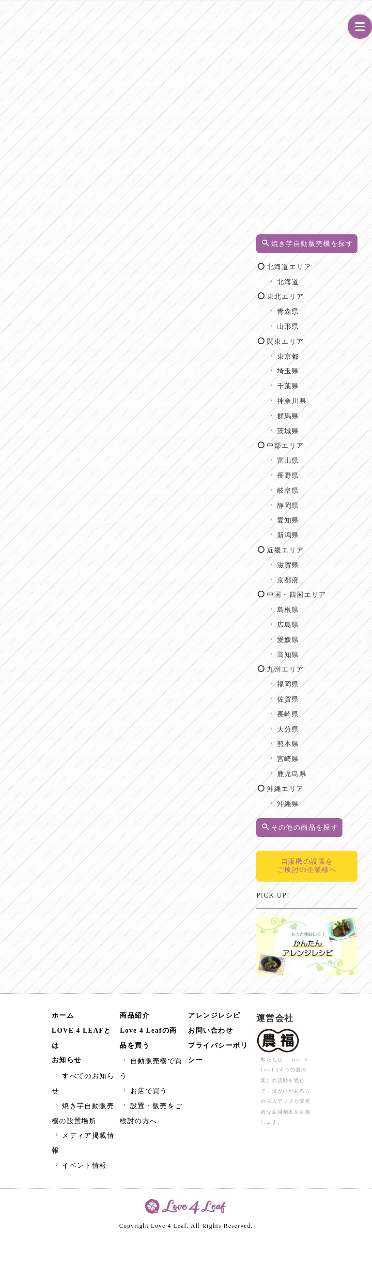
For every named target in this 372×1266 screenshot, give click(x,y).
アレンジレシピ (214, 1044)
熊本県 (321, 769)
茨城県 (321, 441)
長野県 (321, 485)
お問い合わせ (210, 1059)
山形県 (321, 336)
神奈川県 (324, 411)
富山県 (321, 470)
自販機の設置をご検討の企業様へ (325, 909)
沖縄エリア (318, 814)
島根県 (321, 635)
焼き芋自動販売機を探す (326, 249)
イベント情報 (80, 1194)
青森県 (321, 321)
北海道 (321, 292)
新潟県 (321, 545)
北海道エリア (322, 277)
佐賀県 (321, 724)
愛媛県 (321, 665)
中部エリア (318, 455)
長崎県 (321, 739)
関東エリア (318, 351)
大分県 (321, 754)
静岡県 (321, 515)
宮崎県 (321, 784)
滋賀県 (321, 575)
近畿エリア (318, 560)
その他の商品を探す (326, 858)
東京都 (321, 366)
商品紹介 (135, 1044)
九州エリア (318, 694)
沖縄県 (321, 828)
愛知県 (321, 530)
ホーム (63, 1044)
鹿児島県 (324, 799)
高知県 (321, 679)
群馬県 (321, 426)
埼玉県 (321, 381)
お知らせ (67, 1089)
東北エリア (318, 306)
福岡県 (321, 709)
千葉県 (321, 396)
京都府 (321, 590)
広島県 (321, 650)
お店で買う (144, 1120)
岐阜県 (321, 500)
